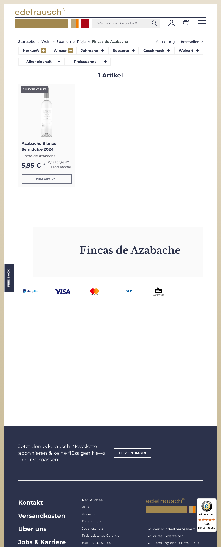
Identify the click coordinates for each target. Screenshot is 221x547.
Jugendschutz (92, 528)
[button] (171, 23)
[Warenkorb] (186, 23)
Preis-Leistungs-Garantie (100, 536)
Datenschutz (91, 521)
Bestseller (190, 42)
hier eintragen (132, 453)
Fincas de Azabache (39, 156)
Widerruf (89, 514)
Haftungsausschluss (97, 543)
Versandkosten (41, 515)
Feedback (8, 278)
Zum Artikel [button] (46, 179)
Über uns (32, 529)
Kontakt (30, 502)
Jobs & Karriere (42, 542)
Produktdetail (61, 167)
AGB (85, 507)
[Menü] (214, 501)
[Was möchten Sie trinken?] (126, 23)
